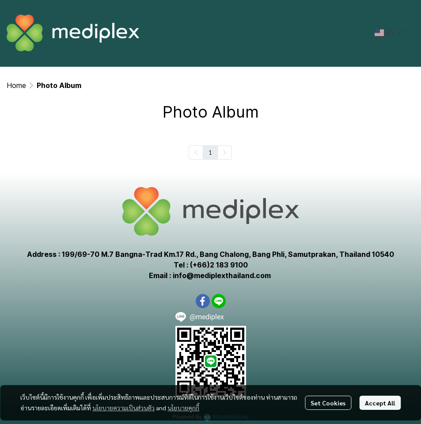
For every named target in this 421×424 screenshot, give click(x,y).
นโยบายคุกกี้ (183, 408)
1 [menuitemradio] (210, 152)
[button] (391, 33)
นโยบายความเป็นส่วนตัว (123, 408)
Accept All (380, 403)
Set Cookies (328, 403)
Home (16, 85)
